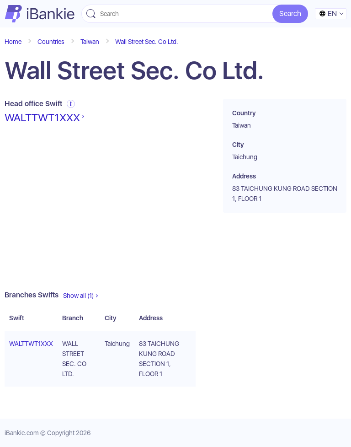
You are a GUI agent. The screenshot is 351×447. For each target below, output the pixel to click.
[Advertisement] (100, 207)
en (328, 13)
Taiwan (89, 41)
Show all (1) (78, 295)
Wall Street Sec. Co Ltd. (146, 41)
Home (13, 41)
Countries (50, 41)
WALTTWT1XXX (42, 117)
